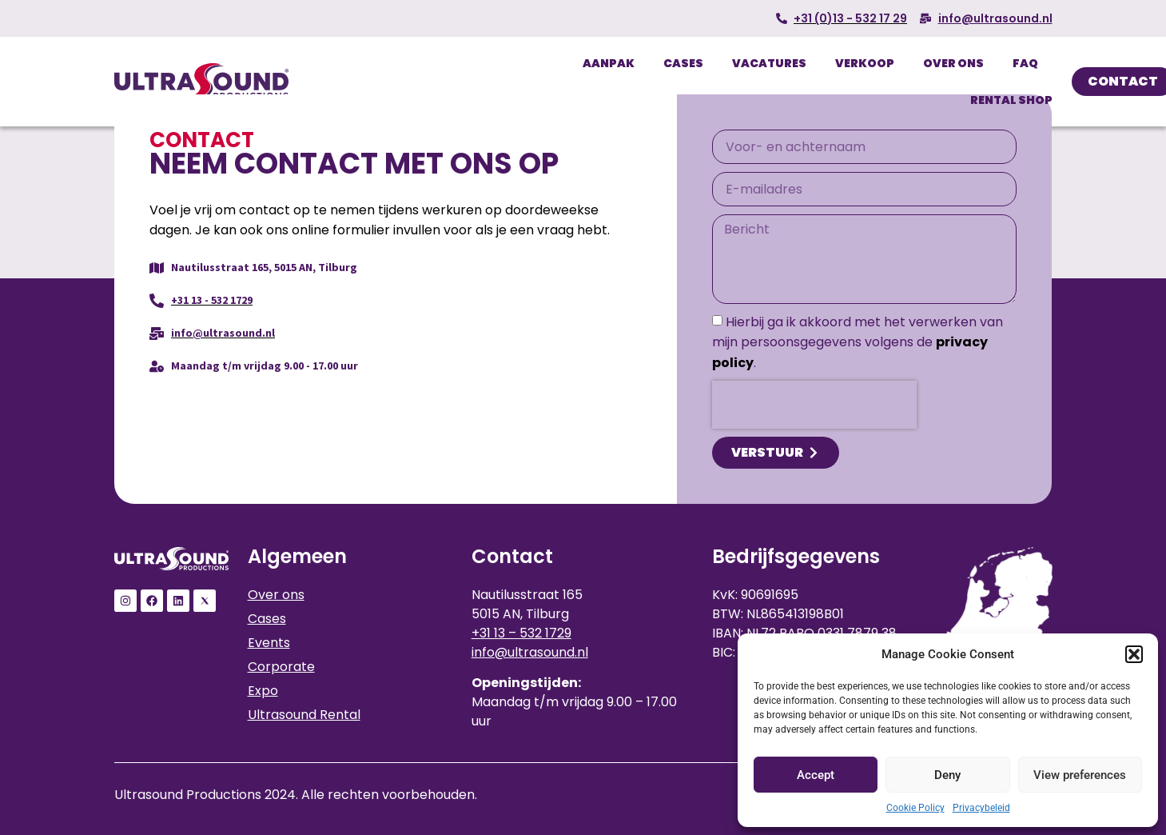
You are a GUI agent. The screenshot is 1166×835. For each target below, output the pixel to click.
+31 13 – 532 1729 (521, 633)
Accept (815, 775)
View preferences (1079, 775)
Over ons (953, 63)
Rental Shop (1011, 100)
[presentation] (814, 405)
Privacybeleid (981, 807)
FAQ (1025, 63)
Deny (947, 775)
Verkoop (864, 63)
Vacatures (769, 63)
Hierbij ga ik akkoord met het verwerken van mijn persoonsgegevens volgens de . (857, 342)
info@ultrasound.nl (530, 652)
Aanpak (609, 63)
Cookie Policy (915, 807)
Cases (683, 63)
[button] (1134, 654)
